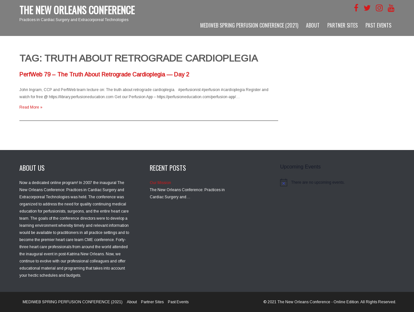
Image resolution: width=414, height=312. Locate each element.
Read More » (30, 107)
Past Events (378, 25)
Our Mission (160, 182)
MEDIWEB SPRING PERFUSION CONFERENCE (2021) (249, 25)
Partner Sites (342, 25)
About (313, 25)
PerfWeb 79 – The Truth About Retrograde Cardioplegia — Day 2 (104, 74)
